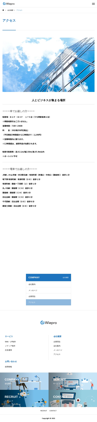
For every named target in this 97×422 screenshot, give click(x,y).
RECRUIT (43, 411)
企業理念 (32, 296)
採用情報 (8, 367)
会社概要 (57, 336)
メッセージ (33, 290)
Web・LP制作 (10, 342)
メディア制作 (10, 346)
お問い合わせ (11, 361)
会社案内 (32, 284)
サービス (9, 336)
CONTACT (53, 411)
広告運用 (8, 350)
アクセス (57, 354)
